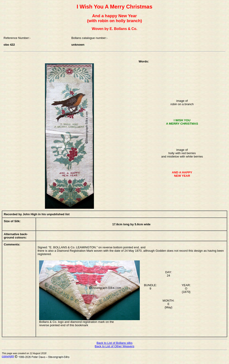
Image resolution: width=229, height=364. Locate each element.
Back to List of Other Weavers (114, 346)
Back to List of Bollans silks (115, 343)
